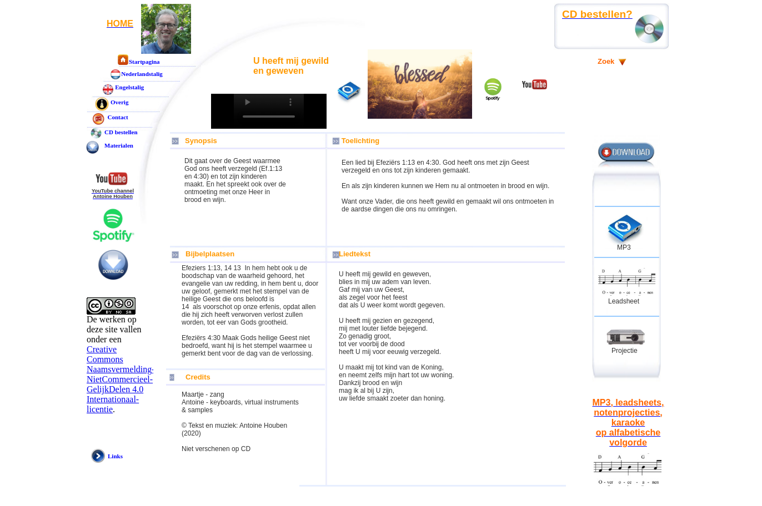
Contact (116, 117)
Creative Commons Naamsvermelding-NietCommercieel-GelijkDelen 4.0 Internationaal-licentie (121, 379)
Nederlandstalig (142, 73)
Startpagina (144, 61)
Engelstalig (129, 87)
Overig (119, 102)
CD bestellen (121, 132)
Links (115, 456)
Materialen (118, 145)
